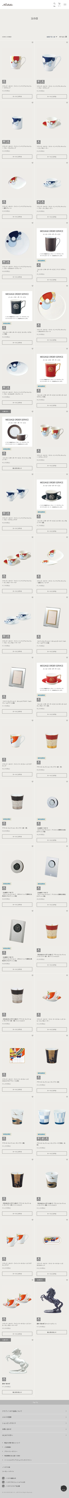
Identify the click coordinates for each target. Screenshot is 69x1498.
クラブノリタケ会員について (12, 1411)
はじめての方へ (7, 1435)
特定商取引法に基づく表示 (12, 1456)
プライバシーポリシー (10, 1451)
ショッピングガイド (9, 1423)
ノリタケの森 (6, 1467)
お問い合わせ (6, 1429)
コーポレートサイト (8, 1471)
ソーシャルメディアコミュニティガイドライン (18, 1460)
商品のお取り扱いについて (12, 1443)
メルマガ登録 (6, 1417)
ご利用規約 (7, 1447)
